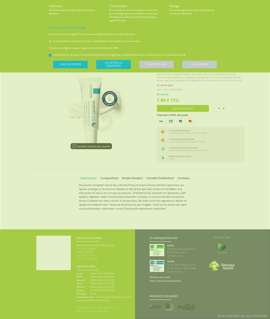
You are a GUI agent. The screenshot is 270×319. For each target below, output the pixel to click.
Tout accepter (70, 64)
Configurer (200, 64)
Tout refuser (156, 64)
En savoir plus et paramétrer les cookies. (67, 27)
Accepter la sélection (113, 64)
